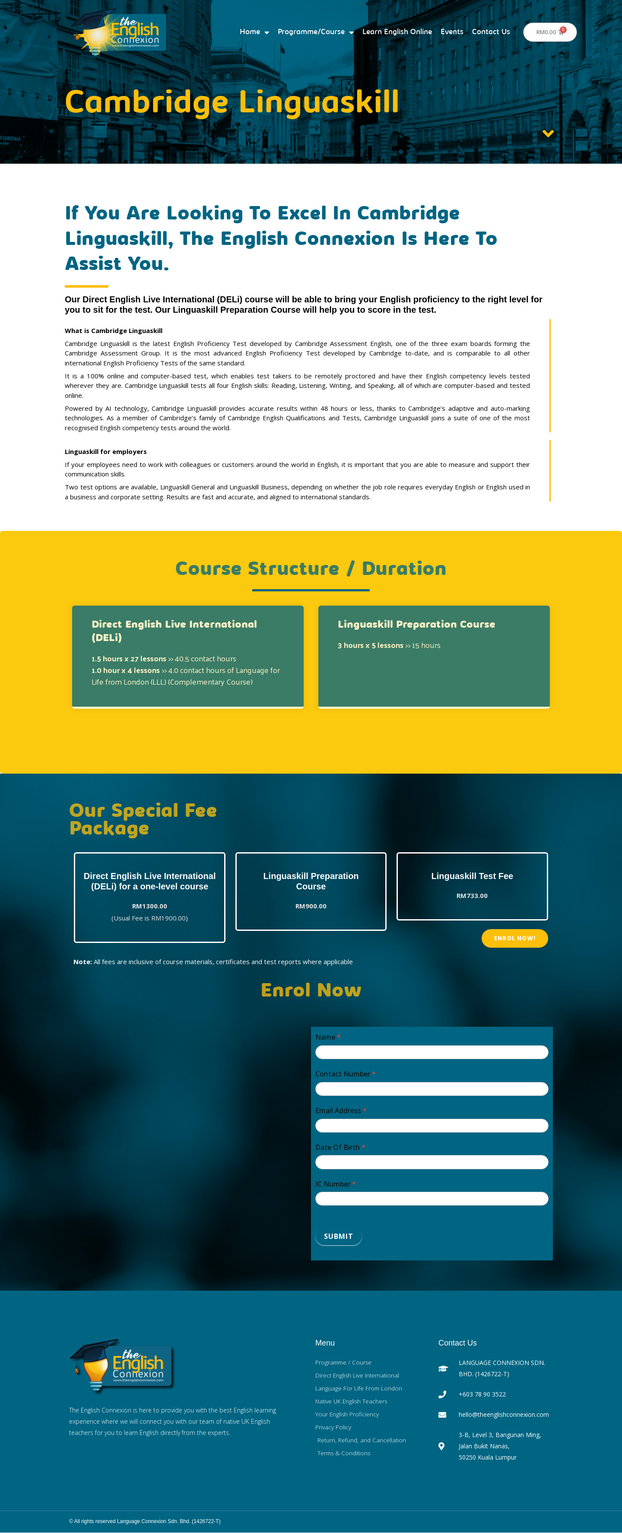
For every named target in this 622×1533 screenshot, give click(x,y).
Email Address (341, 1111)
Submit (338, 1236)
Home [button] (254, 32)
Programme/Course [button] (316, 32)
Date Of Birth (340, 1147)
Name (328, 1037)
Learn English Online (397, 32)
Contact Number (345, 1074)
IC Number (335, 1184)
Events (452, 32)
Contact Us (491, 32)
